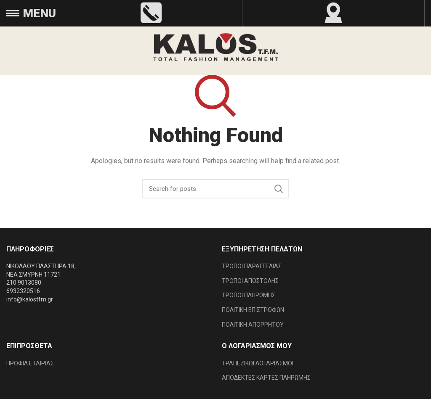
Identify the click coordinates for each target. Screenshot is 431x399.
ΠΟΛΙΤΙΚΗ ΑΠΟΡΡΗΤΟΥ (253, 324)
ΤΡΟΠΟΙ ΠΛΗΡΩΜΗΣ (248, 295)
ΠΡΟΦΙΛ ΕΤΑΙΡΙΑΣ (30, 363)
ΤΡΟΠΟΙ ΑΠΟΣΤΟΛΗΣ (250, 280)
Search (278, 188)
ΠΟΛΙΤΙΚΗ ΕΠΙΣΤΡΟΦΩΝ (253, 310)
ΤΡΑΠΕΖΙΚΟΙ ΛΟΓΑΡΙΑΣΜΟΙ (257, 363)
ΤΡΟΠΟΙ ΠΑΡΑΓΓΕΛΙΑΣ (252, 266)
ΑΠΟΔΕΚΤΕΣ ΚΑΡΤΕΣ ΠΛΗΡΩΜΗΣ (266, 377)
